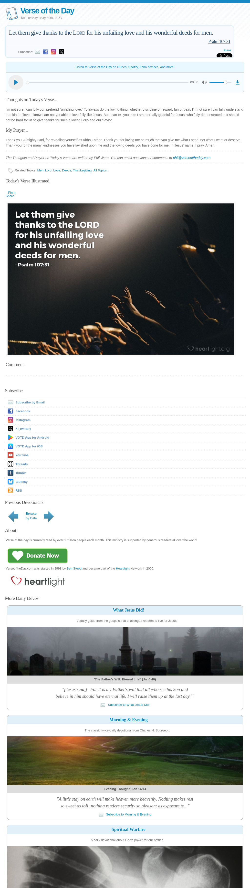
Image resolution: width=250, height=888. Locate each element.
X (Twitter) (23, 429)
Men (40, 170)
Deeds (66, 170)
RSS (18, 490)
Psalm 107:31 (219, 41)
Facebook (22, 411)
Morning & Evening (128, 719)
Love (56, 170)
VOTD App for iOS (28, 446)
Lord (48, 170)
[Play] (15, 82)
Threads (21, 464)
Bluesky (21, 482)
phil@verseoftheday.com (191, 158)
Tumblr (20, 473)
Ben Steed (74, 568)
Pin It (11, 192)
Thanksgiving (82, 170)
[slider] (107, 82)
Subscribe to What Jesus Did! (124, 705)
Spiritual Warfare (128, 829)
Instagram (23, 420)
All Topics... (101, 170)
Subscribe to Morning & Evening (125, 814)
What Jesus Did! (128, 610)
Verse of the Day (47, 10)
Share (227, 50)
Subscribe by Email (25, 402)
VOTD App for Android (32, 437)
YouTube (22, 455)
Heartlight (123, 568)
